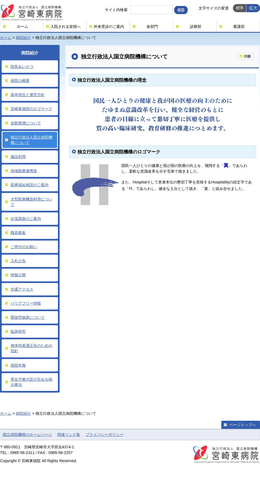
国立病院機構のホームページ (27, 434)
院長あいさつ (22, 66)
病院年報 (18, 365)
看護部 (239, 26)
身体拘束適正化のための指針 (31, 348)
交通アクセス (22, 289)
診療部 (195, 26)
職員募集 (18, 233)
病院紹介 (23, 37)
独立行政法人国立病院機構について (31, 140)
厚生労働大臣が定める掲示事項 (31, 382)
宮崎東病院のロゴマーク (31, 109)
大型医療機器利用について (31, 202)
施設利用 (18, 156)
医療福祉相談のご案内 (29, 185)
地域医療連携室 (24, 171)
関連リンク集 (68, 434)
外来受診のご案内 (109, 26)
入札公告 (18, 261)
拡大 (253, 7)
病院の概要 (20, 80)
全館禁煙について (26, 123)
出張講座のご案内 (26, 218)
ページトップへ (242, 425)
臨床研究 (18, 331)
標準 (239, 8)
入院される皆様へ (65, 26)
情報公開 (18, 275)
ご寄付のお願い (24, 247)
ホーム (22, 26)
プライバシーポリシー (104, 434)
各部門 (152, 26)
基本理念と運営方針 (28, 95)
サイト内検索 (116, 10)
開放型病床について (28, 317)
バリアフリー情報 (26, 303)
